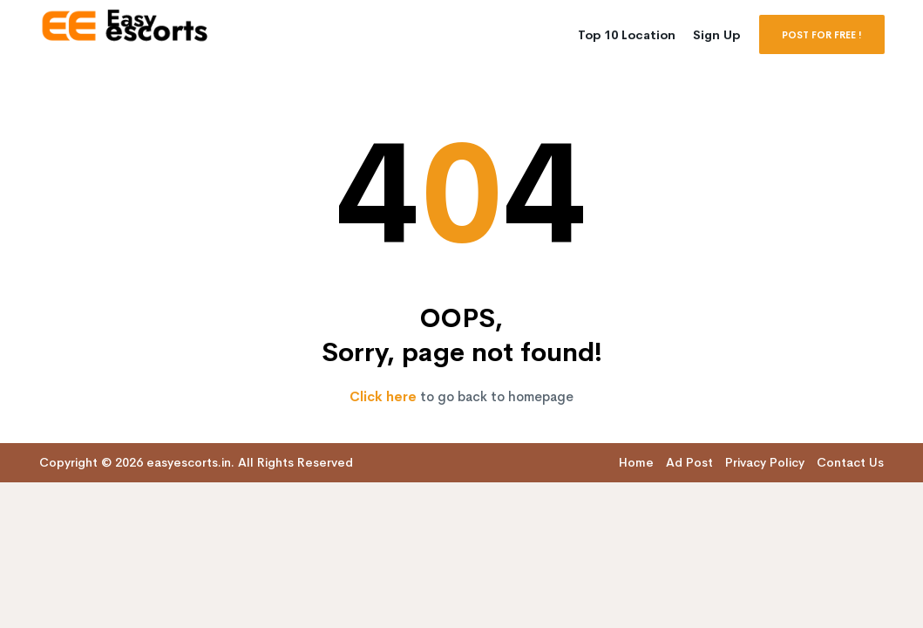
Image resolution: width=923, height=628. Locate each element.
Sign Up (716, 35)
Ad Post (689, 462)
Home (636, 462)
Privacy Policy (764, 462)
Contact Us (850, 462)
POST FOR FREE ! (822, 35)
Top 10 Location (626, 35)
